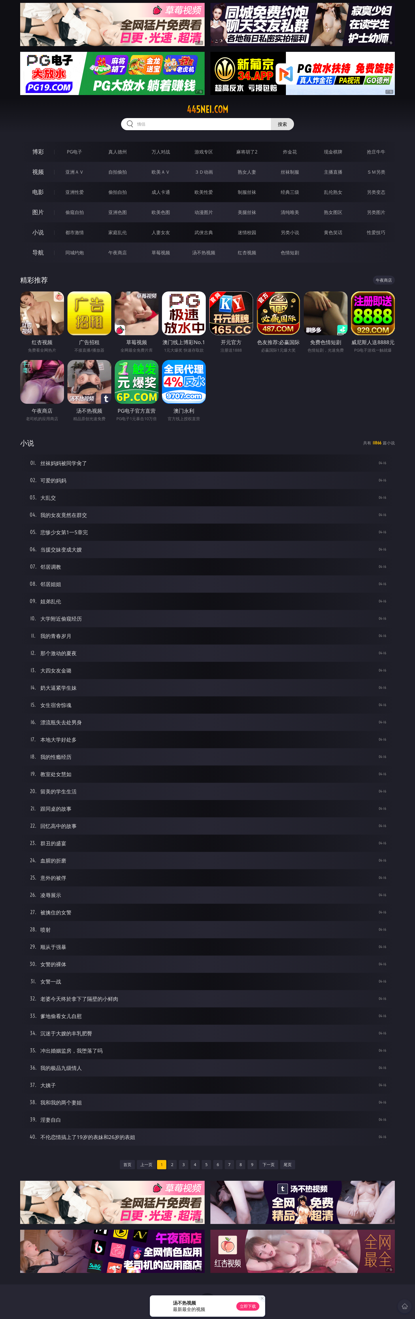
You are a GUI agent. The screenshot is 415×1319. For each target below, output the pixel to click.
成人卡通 (161, 192)
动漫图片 (204, 212)
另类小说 (290, 232)
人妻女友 (161, 232)
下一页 (269, 1164)
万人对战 (161, 152)
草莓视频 (161, 252)
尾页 (288, 1164)
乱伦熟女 (333, 192)
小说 (38, 232)
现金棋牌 (333, 152)
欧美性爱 (204, 192)
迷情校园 (247, 232)
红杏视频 (247, 252)
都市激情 (74, 232)
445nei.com (207, 109)
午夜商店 (117, 252)
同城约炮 (74, 252)
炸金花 (290, 152)
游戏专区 (204, 152)
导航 (38, 252)
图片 (38, 212)
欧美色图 (161, 212)
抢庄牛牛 (376, 152)
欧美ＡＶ (161, 172)
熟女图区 (333, 212)
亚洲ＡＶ (74, 172)
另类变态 (376, 192)
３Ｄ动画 (204, 172)
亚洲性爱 (74, 192)
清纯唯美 (290, 212)
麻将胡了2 (246, 152)
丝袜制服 (290, 172)
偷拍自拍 (117, 192)
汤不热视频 (203, 252)
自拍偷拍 (117, 172)
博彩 (38, 152)
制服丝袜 (247, 192)
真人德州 (117, 152)
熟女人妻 (247, 172)
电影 (38, 192)
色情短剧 (290, 252)
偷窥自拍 (74, 212)
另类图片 (376, 212)
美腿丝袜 (247, 212)
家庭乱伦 (117, 232)
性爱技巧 (376, 232)
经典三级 (290, 192)
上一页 (146, 1164)
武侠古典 (204, 232)
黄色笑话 (333, 232)
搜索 (282, 124)
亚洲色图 (117, 212)
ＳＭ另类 (376, 172)
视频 (38, 172)
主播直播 (333, 172)
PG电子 (74, 152)
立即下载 (248, 1306)
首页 (127, 1164)
